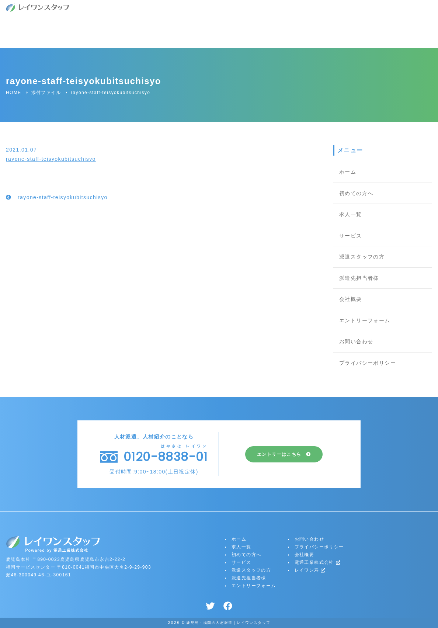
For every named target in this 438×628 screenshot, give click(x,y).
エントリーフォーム (364, 320)
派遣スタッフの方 (362, 257)
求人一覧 (350, 214)
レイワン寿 (310, 570)
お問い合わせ (356, 341)
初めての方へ (356, 193)
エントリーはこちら (279, 454)
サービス (350, 236)
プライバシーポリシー (367, 363)
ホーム (347, 172)
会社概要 (350, 299)
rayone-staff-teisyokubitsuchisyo (51, 159)
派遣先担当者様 (359, 278)
